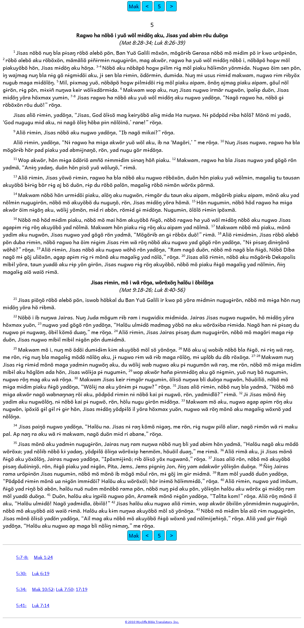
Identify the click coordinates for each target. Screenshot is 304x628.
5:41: (21, 605)
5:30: (21, 573)
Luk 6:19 (40, 573)
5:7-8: (22, 557)
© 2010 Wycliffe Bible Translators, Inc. (152, 621)
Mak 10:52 (42, 589)
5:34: (21, 589)
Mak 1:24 (43, 557)
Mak (134, 6)
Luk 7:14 (40, 605)
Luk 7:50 (64, 589)
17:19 (81, 589)
